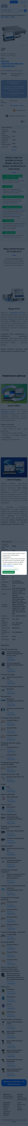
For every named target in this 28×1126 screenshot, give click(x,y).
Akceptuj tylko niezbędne (10, 569)
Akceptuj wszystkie (8, 572)
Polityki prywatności (8, 566)
